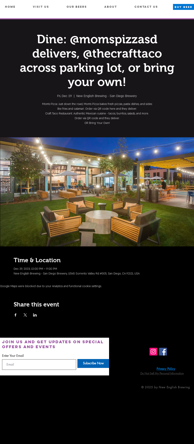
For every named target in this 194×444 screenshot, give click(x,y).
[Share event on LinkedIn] (35, 315)
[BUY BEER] (183, 7)
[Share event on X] (25, 315)
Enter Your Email (13, 355)
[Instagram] (153, 351)
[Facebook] (163, 351)
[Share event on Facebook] (15, 315)
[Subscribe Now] (93, 363)
